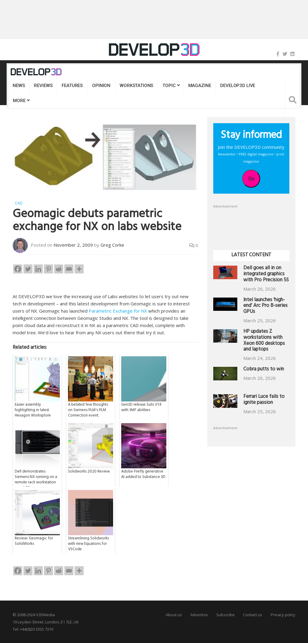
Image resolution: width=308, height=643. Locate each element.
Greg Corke (112, 245)
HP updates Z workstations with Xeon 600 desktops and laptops (264, 340)
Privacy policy (283, 614)
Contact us (252, 614)
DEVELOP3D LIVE (237, 85)
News (19, 85)
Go (251, 178)
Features (72, 85)
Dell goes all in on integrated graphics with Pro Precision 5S (266, 274)
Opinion (101, 85)
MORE (19, 100)
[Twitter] (27, 268)
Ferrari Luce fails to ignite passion (264, 400)
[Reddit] (58, 268)
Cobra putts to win (263, 369)
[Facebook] (17, 268)
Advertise (199, 614)
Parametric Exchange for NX (118, 310)
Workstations (136, 85)
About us (174, 614)
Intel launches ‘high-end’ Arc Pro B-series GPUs (265, 306)
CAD (19, 203)
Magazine (199, 85)
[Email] (68, 268)
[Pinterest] (48, 268)
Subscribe (225, 614)
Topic (168, 85)
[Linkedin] (38, 268)
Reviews (43, 85)
